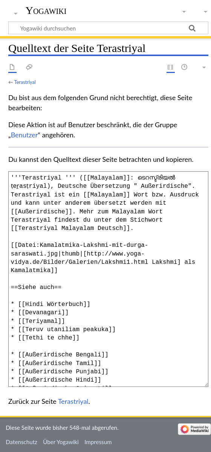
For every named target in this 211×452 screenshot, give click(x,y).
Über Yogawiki (61, 441)
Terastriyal (25, 82)
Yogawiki (46, 10)
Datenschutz (21, 441)
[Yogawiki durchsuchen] (108, 28)
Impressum (98, 441)
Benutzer (24, 135)
